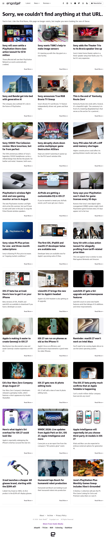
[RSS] (86, 3)
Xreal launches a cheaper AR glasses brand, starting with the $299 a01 (17, 483)
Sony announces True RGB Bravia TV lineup (51, 98)
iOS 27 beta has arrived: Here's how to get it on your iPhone (16, 294)
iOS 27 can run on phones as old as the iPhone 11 (52, 340)
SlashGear (68, 528)
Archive (50, 515)
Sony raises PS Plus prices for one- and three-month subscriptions (16, 246)
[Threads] (83, 3)
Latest (28, 3)
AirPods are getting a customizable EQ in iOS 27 (51, 194)
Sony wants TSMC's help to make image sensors (52, 47)
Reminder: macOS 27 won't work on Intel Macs (87, 340)
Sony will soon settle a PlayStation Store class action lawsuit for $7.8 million (14, 50)
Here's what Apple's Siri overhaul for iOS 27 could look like (15, 432)
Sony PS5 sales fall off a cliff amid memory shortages (87, 144)
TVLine (45, 528)
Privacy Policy (61, 515)
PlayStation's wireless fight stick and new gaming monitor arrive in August (16, 196)
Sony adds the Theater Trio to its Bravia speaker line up (87, 47)
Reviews (46, 3)
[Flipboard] (79, 3)
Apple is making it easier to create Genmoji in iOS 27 (16, 340)
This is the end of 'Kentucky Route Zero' (87, 98)
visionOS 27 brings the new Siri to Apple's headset (52, 292)
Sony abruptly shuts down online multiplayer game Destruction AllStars (51, 146)
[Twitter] (71, 3)
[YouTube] (75, 3)
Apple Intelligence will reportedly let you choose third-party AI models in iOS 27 (87, 434)
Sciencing (58, 528)
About (42, 515)
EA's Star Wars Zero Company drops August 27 (17, 384)
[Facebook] (63, 3)
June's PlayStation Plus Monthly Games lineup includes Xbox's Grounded (86, 483)
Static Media (43, 519)
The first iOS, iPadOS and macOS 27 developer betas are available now (51, 246)
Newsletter (96, 3)
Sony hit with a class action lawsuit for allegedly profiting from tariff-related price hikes (87, 248)
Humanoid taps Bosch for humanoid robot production (52, 482)
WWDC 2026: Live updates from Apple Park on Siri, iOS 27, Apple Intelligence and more (52, 434)
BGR (51, 528)
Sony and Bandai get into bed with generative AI (17, 98)
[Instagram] (67, 3)
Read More (27, 69)
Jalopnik (37, 528)
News (36, 3)
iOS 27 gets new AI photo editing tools (51, 384)
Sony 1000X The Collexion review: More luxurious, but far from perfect (16, 146)
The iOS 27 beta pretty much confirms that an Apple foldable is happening (88, 386)
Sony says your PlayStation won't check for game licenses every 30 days (87, 196)
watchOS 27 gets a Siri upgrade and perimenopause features (88, 294)
